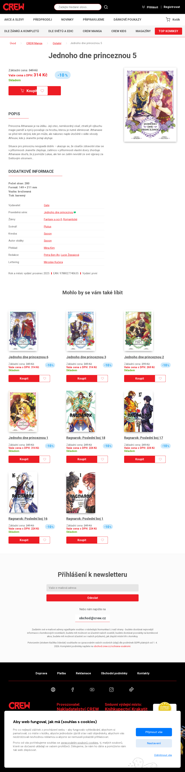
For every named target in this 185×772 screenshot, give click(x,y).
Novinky (67, 19)
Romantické (70, 219)
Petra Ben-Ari (51, 255)
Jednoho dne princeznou (58, 212)
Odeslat (92, 598)
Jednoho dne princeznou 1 (28, 438)
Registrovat (172, 7)
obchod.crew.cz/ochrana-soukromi (112, 646)
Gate (46, 205)
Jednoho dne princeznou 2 (144, 357)
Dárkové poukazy (127, 19)
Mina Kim (49, 248)
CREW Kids (118, 31)
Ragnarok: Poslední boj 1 (84, 519)
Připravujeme (93, 19)
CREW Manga (92, 31)
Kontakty (143, 673)
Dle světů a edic (60, 31)
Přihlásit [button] (150, 7)
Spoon (47, 233)
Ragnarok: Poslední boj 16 (27, 519)
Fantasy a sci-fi (53, 219)
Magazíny (143, 31)
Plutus (47, 226)
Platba (61, 673)
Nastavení (154, 743)
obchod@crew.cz (92, 618)
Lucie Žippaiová (70, 255)
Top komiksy (168, 31)
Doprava (41, 673)
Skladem (14, 80)
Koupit (28, 91)
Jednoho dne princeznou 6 (28, 357)
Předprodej (42, 19)
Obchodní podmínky (114, 673)
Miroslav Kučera (53, 262)
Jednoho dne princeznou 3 (86, 357)
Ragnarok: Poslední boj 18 (85, 438)
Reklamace (83, 673)
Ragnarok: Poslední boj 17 (143, 438)
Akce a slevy (14, 19)
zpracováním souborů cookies (79, 743)
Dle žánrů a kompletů (21, 31)
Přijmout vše (153, 732)
